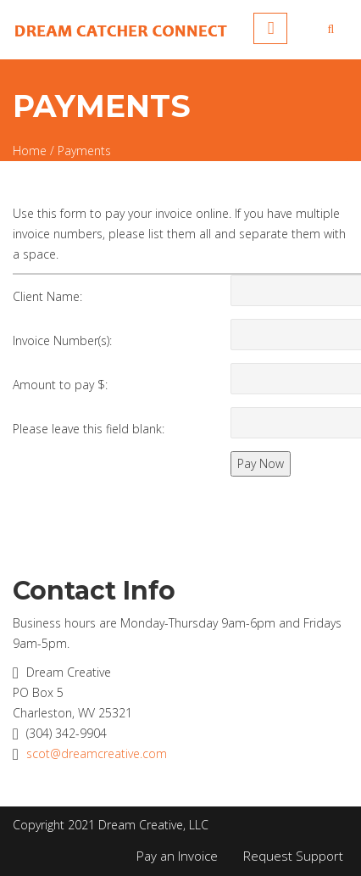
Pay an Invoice (177, 855)
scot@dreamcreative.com (96, 753)
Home (30, 150)
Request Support (293, 855)
